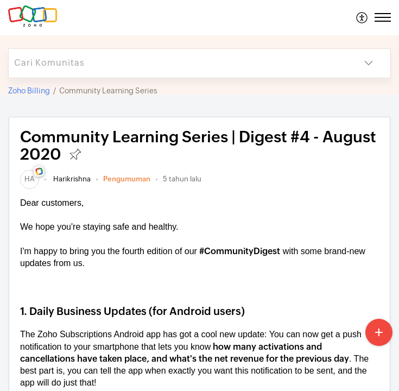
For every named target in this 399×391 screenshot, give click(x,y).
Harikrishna (71, 179)
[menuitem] (362, 17)
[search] (178, 63)
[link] (29, 179)
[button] (362, 17)
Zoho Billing (29, 90)
